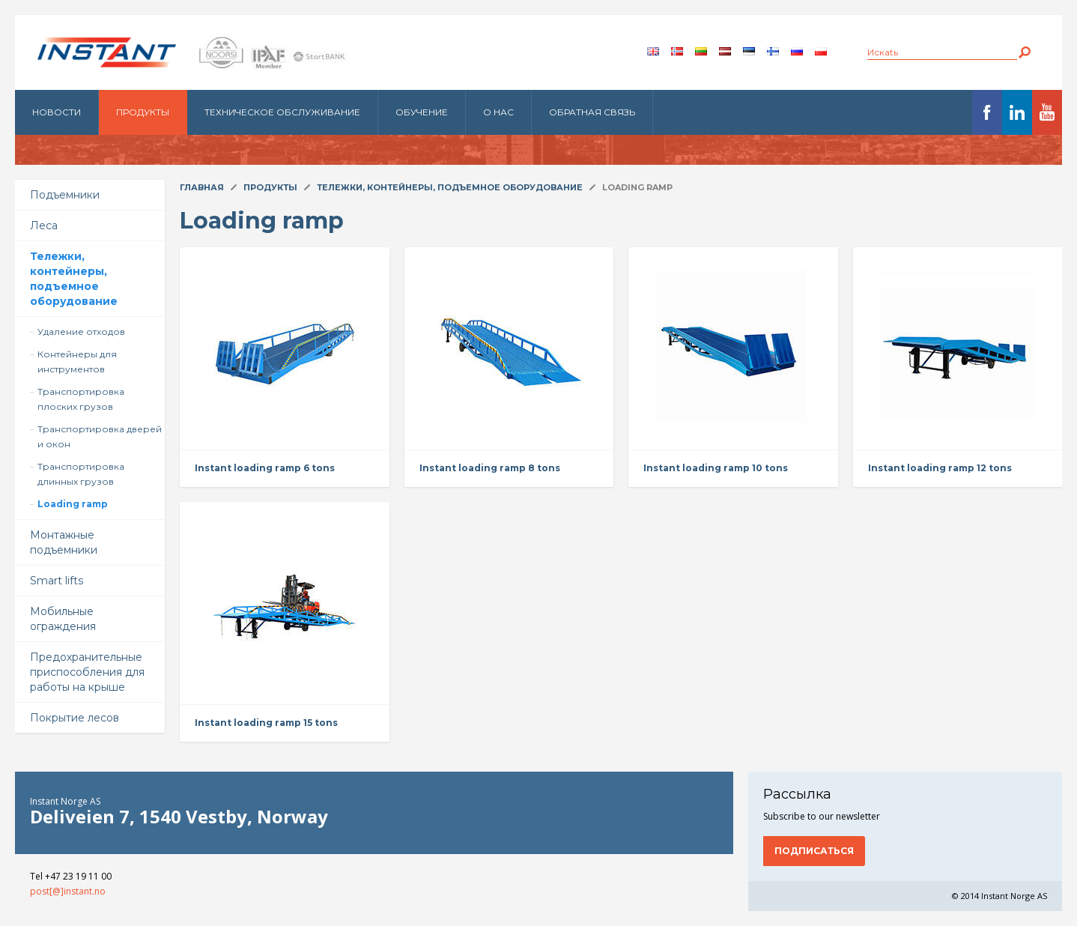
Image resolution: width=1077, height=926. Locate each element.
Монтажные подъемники (63, 542)
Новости (56, 112)
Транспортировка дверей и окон (99, 436)
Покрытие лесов (74, 717)
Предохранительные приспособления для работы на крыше (87, 672)
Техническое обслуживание (282, 112)
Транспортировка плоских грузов (80, 399)
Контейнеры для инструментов (77, 361)
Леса (44, 225)
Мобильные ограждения (63, 619)
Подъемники (65, 195)
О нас (498, 112)
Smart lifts (56, 580)
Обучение (421, 112)
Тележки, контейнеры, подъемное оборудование (74, 278)
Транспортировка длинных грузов (80, 474)
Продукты (142, 112)
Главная (202, 187)
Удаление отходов (81, 331)
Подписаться (814, 850)
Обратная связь (592, 112)
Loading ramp (72, 503)
